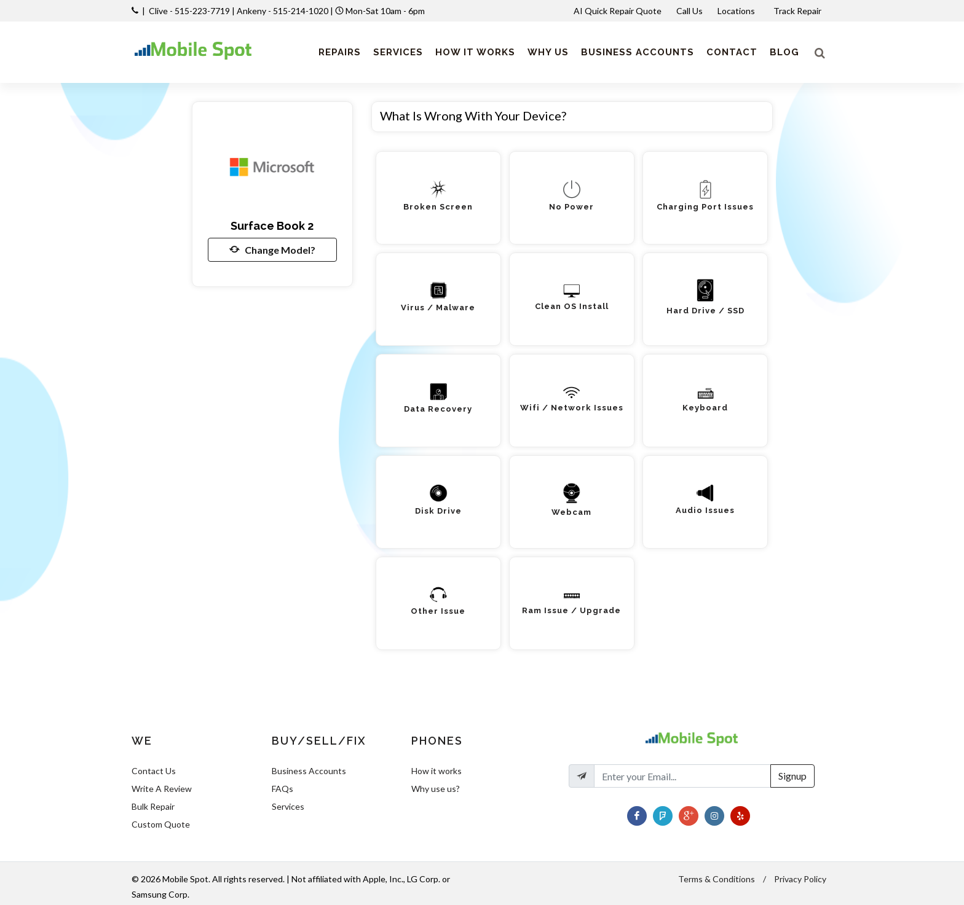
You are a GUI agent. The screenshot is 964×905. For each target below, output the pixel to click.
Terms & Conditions (716, 879)
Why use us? (435, 788)
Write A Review (162, 788)
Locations (737, 11)
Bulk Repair (153, 806)
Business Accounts (309, 771)
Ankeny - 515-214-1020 (282, 11)
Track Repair (798, 11)
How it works (436, 771)
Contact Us (154, 771)
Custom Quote (161, 824)
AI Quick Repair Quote (618, 11)
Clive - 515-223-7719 (189, 11)
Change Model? (272, 249)
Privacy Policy (800, 879)
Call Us (689, 11)
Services (288, 806)
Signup (792, 776)
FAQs (282, 788)
